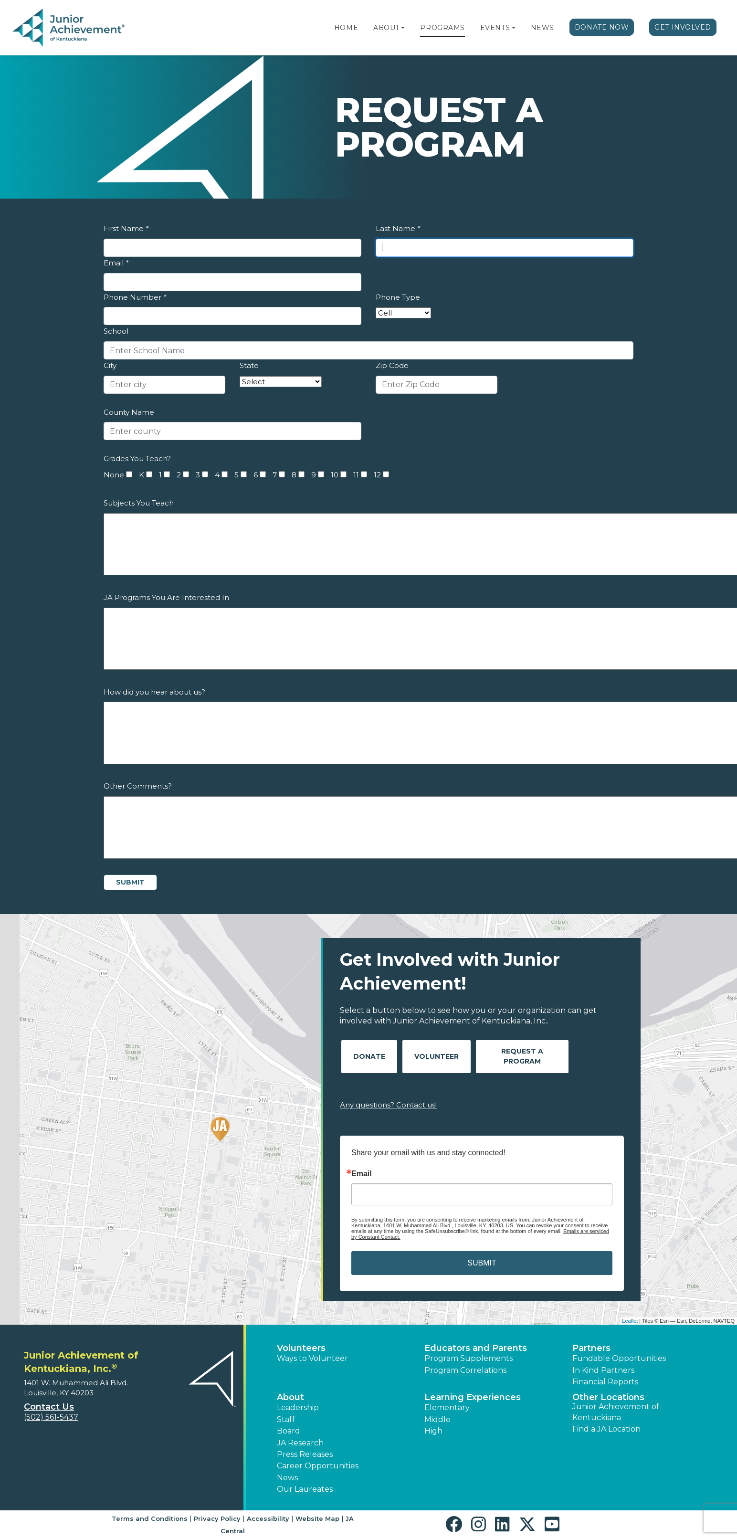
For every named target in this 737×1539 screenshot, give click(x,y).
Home (346, 27)
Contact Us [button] (49, 1406)
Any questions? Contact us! (388, 1104)
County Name (129, 412)
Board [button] (288, 1430)
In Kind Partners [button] (603, 1370)
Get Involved (682, 27)
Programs (442, 27)
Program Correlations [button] (465, 1370)
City (110, 365)
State (249, 365)
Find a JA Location (606, 1429)
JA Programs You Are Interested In (166, 597)
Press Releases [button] (305, 1454)
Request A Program (522, 1056)
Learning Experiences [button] (472, 1397)
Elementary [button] (447, 1407)
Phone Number (135, 297)
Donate (369, 1056)
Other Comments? (138, 786)
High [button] (433, 1430)
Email (116, 262)
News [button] (287, 1477)
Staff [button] (286, 1419)
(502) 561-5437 (51, 1417)
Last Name (398, 228)
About (386, 27)
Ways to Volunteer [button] (312, 1358)
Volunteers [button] (301, 1348)
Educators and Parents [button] (475, 1348)
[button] (403, 27)
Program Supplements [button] (468, 1358)
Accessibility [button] (268, 1518)
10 (334, 474)
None (114, 474)
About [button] (290, 1397)
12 (377, 474)
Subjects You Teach (139, 502)
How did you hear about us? (154, 691)
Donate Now (602, 27)
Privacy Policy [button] (217, 1518)
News (542, 27)
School (116, 331)
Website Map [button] (317, 1518)
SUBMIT (481, 1263)
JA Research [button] (300, 1442)
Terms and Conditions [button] (150, 1518)
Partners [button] (591, 1348)
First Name (126, 228)
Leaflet (630, 1321)
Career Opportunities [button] (317, 1465)
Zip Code (392, 365)
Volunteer (436, 1056)
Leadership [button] (298, 1407)
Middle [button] (437, 1419)
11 (356, 474)
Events (495, 27)
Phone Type (398, 297)
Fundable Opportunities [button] (619, 1358)
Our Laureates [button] (305, 1489)
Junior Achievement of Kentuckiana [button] (615, 1412)
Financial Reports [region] (605, 1381)
